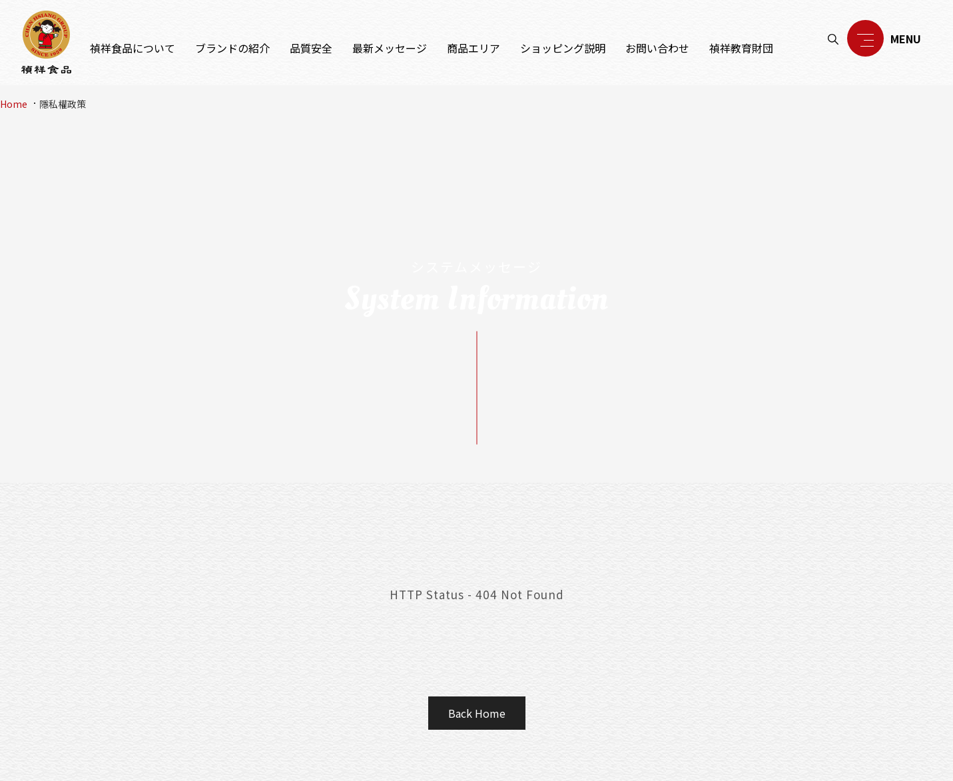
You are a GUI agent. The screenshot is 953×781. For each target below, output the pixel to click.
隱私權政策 (62, 104)
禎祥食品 (46, 42)
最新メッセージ (389, 48)
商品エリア (473, 48)
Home (13, 104)
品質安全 (311, 48)
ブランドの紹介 (232, 48)
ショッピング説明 (562, 48)
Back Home (476, 713)
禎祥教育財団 (741, 48)
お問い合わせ (657, 48)
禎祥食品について (132, 48)
